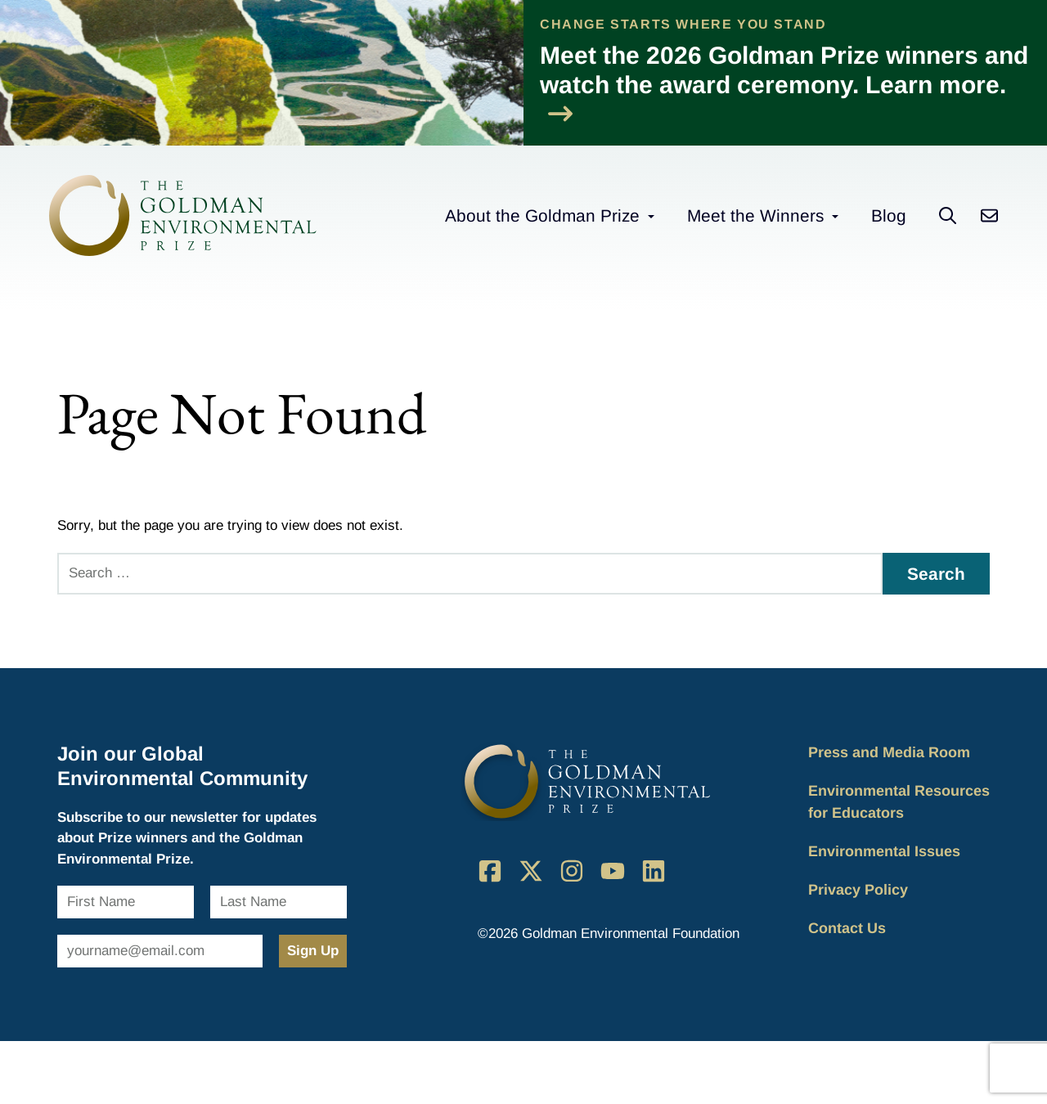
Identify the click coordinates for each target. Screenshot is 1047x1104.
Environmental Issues (884, 851)
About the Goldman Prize (542, 215)
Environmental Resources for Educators (899, 802)
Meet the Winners (755, 215)
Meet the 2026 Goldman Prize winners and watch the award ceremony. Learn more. (784, 84)
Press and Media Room (889, 752)
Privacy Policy (858, 890)
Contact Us (847, 928)
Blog (888, 215)
